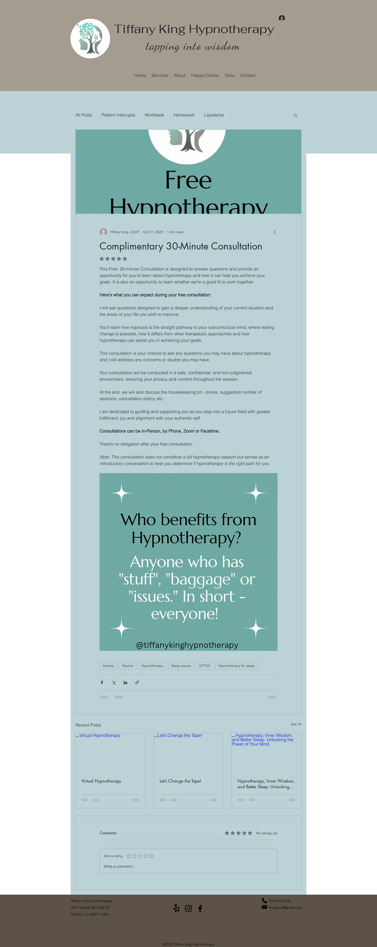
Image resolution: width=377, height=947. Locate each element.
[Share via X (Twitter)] (113, 682)
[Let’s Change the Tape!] (188, 752)
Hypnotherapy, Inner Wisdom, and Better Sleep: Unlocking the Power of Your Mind (266, 783)
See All (296, 724)
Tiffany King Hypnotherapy (194, 29)
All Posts (83, 115)
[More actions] (274, 232)
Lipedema (214, 115)
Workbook (154, 115)
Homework (184, 115)
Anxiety (108, 666)
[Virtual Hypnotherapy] (110, 752)
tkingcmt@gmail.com (285, 907)
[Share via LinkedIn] (125, 682)
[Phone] (264, 901)
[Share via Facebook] (102, 682)
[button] (160, 75)
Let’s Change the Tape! (180, 781)
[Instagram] (188, 908)
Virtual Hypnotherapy (101, 781)
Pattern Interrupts (118, 115)
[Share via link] (137, 682)
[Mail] (264, 907)
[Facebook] (200, 908)
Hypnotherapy (152, 666)
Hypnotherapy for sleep (236, 666)
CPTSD (204, 666)
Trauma (127, 666)
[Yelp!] (176, 908)
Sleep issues (181, 666)
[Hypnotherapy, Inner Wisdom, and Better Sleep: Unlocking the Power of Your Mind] (266, 752)
